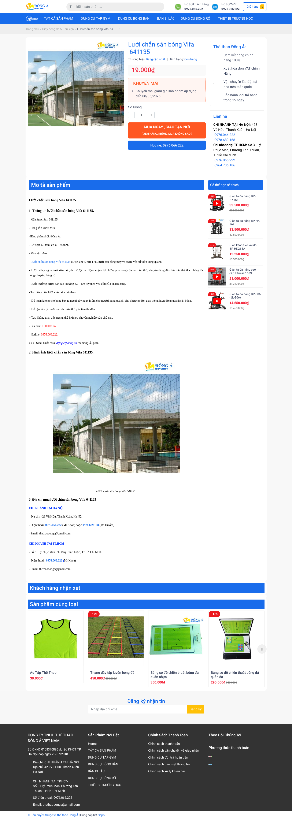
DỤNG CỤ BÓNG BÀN (133, 18)
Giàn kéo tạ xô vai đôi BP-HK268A (243, 246)
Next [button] (262, 649)
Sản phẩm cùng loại (54, 604)
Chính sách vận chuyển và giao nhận (173, 750)
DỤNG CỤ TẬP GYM (95, 18)
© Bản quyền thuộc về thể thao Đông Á (53, 815)
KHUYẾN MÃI (145, 83)
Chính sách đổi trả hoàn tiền (168, 757)
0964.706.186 (224, 165)
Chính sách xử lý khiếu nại (166, 771)
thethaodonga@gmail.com (61, 805)
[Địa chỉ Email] (146, 709)
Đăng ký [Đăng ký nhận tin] (195, 709)
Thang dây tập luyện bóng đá (112, 673)
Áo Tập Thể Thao (43, 673)
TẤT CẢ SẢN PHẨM (58, 18)
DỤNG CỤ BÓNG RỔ (195, 18)
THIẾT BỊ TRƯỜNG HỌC (235, 18)
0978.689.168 (224, 140)
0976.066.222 (193, 9)
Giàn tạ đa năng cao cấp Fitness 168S (242, 271)
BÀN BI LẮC (165, 18)
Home (33, 18)
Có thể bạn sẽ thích (224, 185)
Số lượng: (135, 107)
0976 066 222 (230, 9)
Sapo (101, 815)
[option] (56, 647)
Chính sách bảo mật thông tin (169, 764)
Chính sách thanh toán (164, 744)
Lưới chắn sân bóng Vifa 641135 (50, 261)
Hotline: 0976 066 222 (167, 145)
